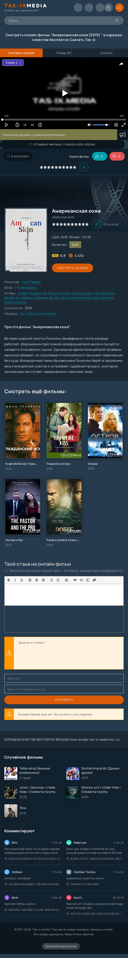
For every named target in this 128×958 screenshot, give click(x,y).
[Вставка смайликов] (66, 580)
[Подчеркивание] (21, 580)
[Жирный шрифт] (8, 580)
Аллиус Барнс (82, 293)
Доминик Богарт (47, 298)
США (55, 237)
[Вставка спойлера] (88, 580)
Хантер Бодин (104, 293)
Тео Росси (49, 293)
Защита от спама (31, 642)
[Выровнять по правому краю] (43, 580)
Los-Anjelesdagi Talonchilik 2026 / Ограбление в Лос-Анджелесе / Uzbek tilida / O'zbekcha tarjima (33, 858)
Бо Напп (65, 293)
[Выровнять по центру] (36, 580)
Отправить (64, 700)
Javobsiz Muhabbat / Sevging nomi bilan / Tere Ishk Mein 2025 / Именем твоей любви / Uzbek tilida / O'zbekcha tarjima (33, 884)
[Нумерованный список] (58, 580)
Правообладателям (60, 946)
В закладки (18, 156)
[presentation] (51, 657)
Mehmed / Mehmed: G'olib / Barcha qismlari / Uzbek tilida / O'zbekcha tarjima (33, 910)
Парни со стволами (82, 884)
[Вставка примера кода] (81, 580)
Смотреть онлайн (71, 268)
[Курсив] (15, 580)
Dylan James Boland (75, 298)
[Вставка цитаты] (75, 580)
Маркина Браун (15, 302)
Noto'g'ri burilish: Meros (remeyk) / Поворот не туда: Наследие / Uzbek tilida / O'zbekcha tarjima (95, 914)
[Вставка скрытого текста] (94, 580)
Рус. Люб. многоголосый (38, 313)
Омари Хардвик (29, 293)
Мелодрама (28, 287)
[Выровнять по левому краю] (30, 580)
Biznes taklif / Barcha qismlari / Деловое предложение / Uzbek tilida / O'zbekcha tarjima (95, 858)
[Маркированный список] (51, 580)
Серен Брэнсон (102, 298)
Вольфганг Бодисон (19, 298)
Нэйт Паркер (31, 282)
